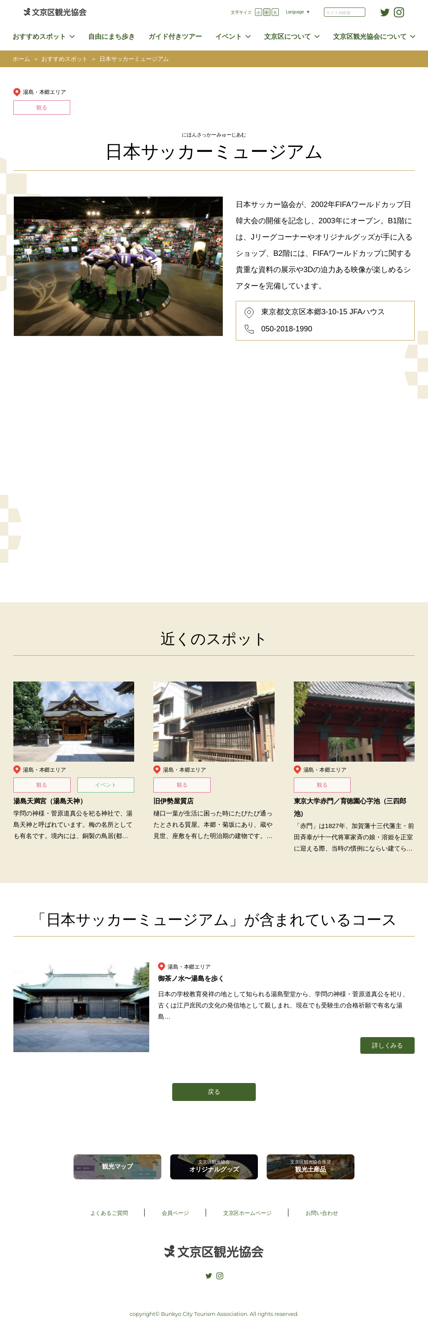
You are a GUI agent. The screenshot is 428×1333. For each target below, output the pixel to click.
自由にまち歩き (111, 36)
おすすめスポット (39, 36)
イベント (228, 36)
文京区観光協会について (370, 36)
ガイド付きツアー (175, 36)
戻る (214, 1091)
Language (295, 12)
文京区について (287, 36)
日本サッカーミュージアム (134, 59)
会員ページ (175, 1213)
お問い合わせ (322, 1213)
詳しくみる (387, 1045)
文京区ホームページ (247, 1213)
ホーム (21, 59)
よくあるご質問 (109, 1213)
